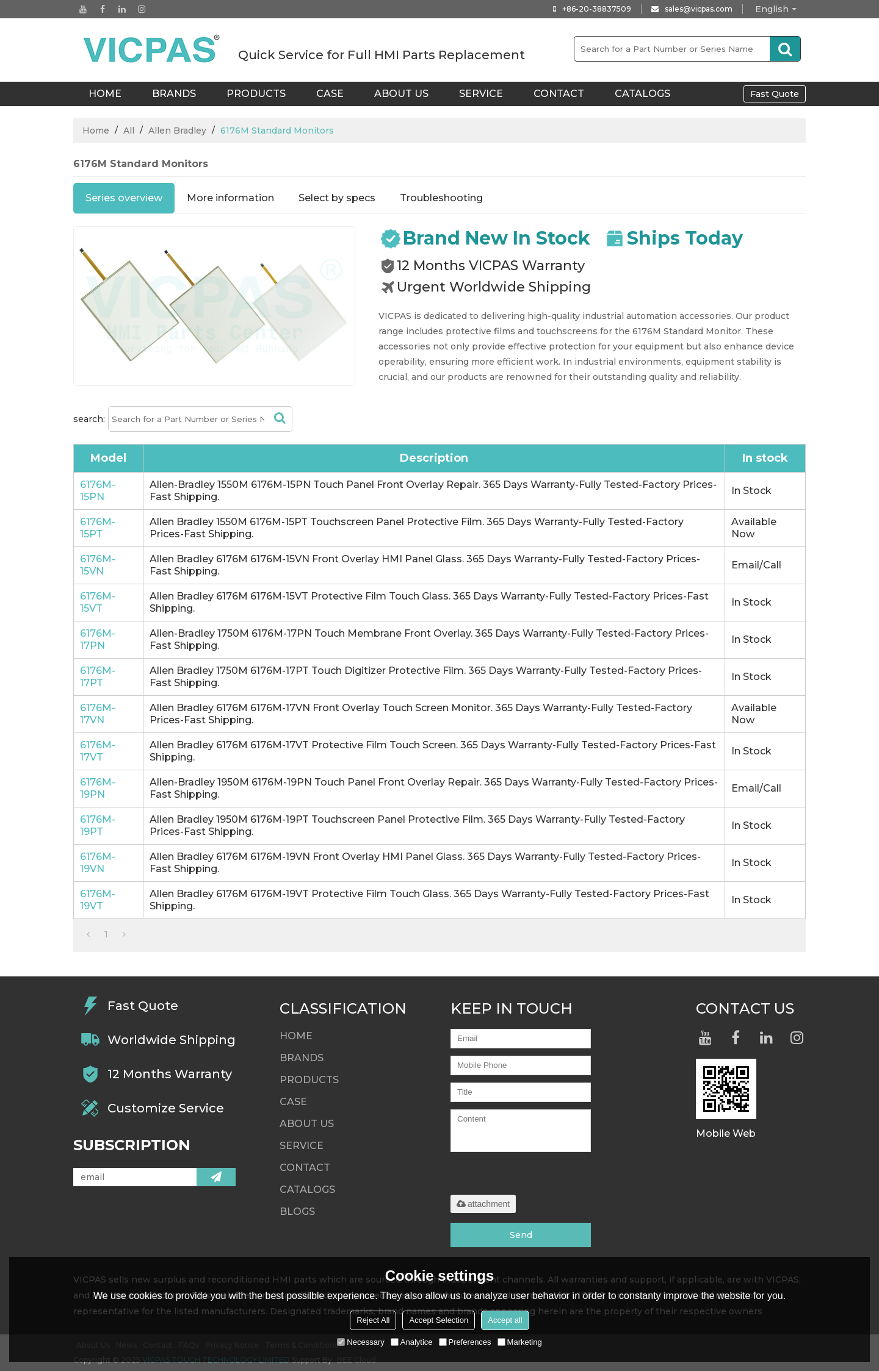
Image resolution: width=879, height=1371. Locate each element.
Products (256, 93)
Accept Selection (438, 1320)
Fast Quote (774, 93)
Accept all (505, 1320)
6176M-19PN (97, 788)
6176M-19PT (97, 825)
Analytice (412, 1342)
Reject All (372, 1320)
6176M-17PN (97, 639)
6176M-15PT (97, 528)
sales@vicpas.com (699, 8)
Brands (174, 93)
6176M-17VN (97, 714)
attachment (483, 1204)
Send (521, 1235)
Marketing (519, 1342)
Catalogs (642, 93)
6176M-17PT (97, 677)
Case (330, 93)
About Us (401, 93)
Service (481, 93)
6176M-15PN (97, 491)
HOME (105, 93)
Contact (559, 93)
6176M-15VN (97, 565)
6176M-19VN (97, 863)
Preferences (465, 1342)
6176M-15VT (97, 602)
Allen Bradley (177, 130)
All (128, 130)
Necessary (360, 1342)
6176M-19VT (97, 900)
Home (95, 130)
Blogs (297, 1211)
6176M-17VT (97, 751)
